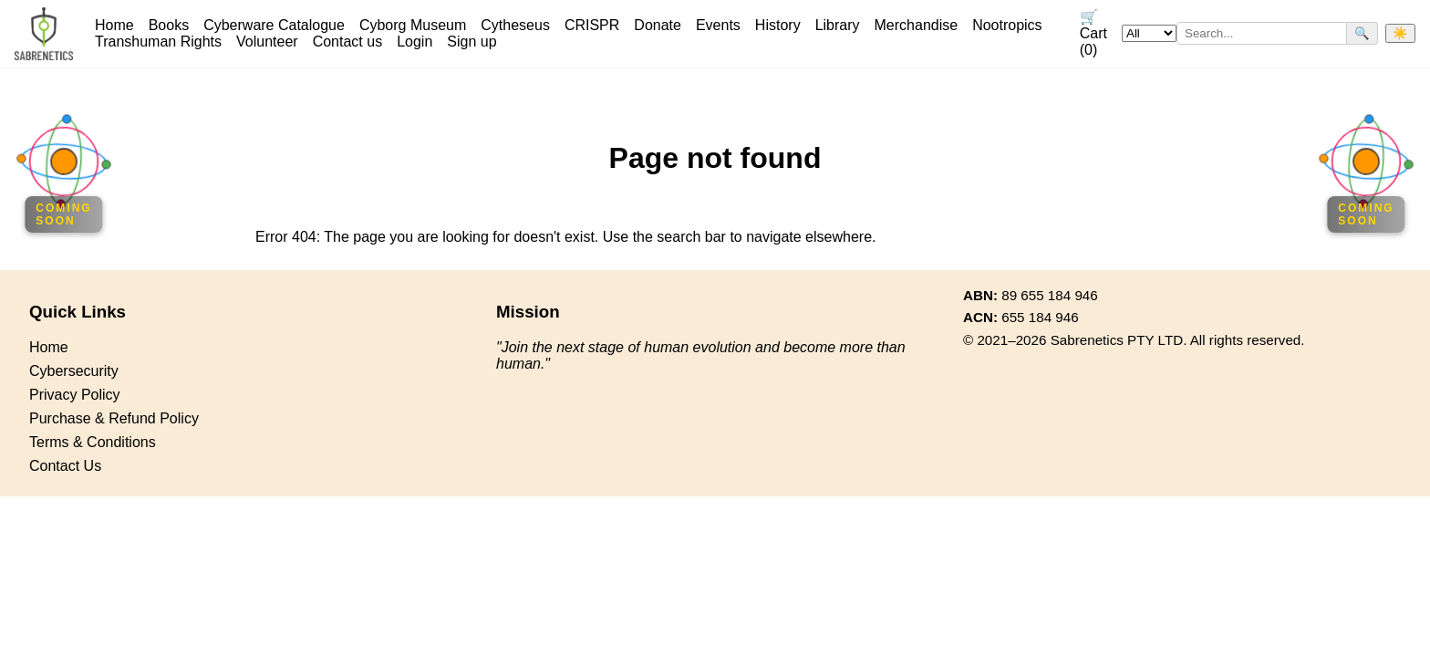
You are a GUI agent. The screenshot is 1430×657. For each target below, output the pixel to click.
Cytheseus (515, 25)
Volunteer (267, 41)
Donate (657, 25)
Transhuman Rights (158, 41)
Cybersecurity (74, 371)
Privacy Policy (74, 394)
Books (169, 25)
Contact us (347, 41)
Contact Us (65, 466)
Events (718, 25)
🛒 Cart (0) (1093, 33)
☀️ (1400, 33)
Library (837, 25)
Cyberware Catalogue (274, 25)
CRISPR (592, 25)
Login (414, 41)
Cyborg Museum (412, 25)
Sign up (471, 41)
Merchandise (917, 25)
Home (114, 25)
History (778, 25)
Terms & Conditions (92, 442)
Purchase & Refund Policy (114, 418)
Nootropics (1006, 25)
